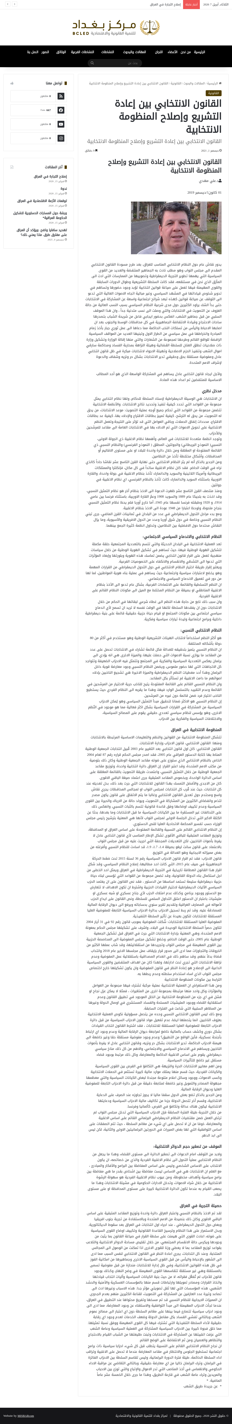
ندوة (63, 189)
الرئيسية (199, 52)
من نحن (186, 52)
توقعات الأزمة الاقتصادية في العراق (42, 201)
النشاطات (107, 52)
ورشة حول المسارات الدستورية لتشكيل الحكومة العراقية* (40, 215)
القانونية (176, 83)
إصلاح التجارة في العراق (165, 4)
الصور (45, 52)
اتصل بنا (32, 52)
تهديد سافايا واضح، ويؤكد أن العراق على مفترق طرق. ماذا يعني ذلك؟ (42, 232)
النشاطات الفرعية (82, 52)
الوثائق (61, 52)
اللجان (159, 52)
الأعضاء (172, 52)
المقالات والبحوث (134, 52)
